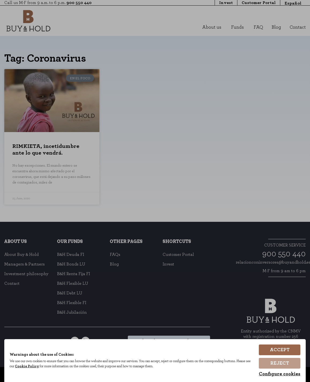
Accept (280, 349)
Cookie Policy (32, 366)
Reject (279, 363)
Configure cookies (279, 374)
